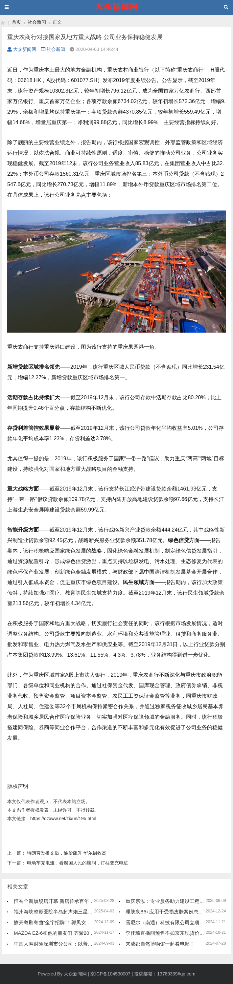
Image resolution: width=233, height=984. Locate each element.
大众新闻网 (21, 49)
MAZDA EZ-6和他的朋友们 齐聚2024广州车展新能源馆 (74, 933)
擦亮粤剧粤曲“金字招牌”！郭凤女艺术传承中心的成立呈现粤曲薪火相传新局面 (99, 922)
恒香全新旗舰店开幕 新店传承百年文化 (56, 901)
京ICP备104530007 (110, 973)
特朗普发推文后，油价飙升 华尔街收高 (66, 853)
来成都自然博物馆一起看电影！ (160, 944)
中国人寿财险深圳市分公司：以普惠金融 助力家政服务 (73, 944)
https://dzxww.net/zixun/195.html (63, 818)
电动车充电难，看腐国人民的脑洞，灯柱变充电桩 (77, 862)
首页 (16, 22)
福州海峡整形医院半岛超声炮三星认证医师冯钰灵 (68, 911)
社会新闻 (37, 22)
